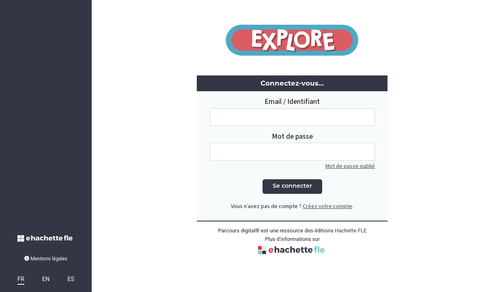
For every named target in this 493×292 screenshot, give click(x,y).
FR (20, 279)
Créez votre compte (327, 206)
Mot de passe (292, 136)
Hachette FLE (351, 231)
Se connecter (292, 186)
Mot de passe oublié (350, 166)
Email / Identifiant (292, 102)
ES (70, 279)
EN (46, 279)
